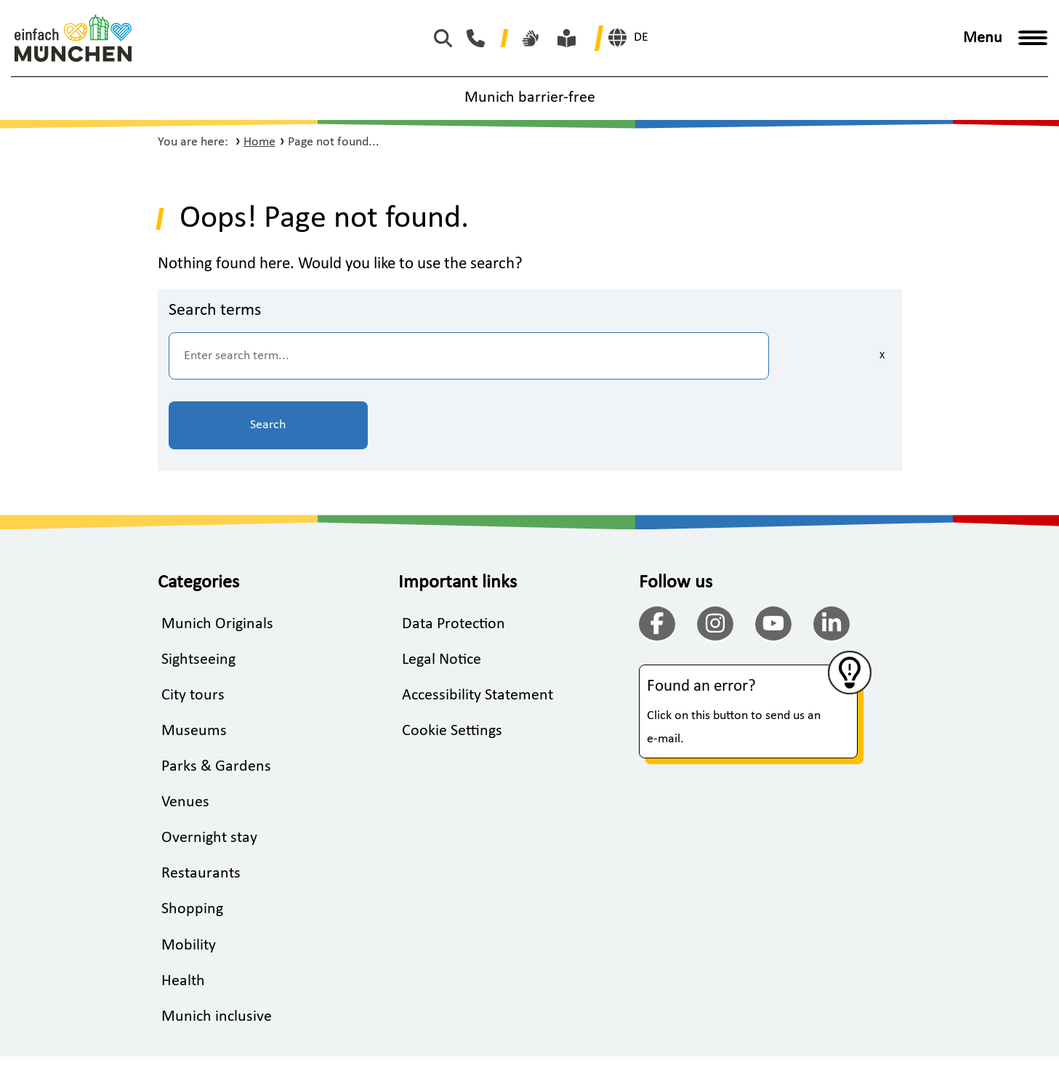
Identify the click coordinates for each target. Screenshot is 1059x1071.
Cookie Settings (452, 662)
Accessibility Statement (477, 627)
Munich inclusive (216, 950)
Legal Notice (441, 590)
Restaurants (201, 806)
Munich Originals (217, 555)
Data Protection (453, 555)
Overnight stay (209, 771)
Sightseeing (198, 590)
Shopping (192, 843)
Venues (185, 734)
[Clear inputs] (695, 357)
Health (183, 915)
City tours (193, 627)
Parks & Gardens (216, 699)
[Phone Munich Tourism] (479, 38)
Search (819, 356)
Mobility (188, 878)
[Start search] (446, 38)
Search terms (215, 310)
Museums (194, 662)
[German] (628, 38)
